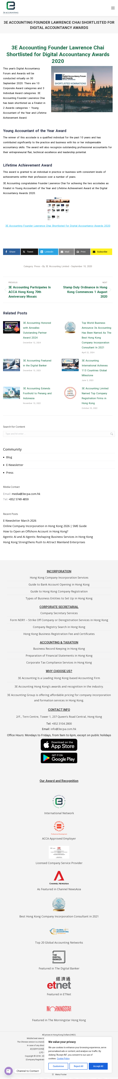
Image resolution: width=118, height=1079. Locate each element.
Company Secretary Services (59, 613)
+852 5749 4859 (19, 499)
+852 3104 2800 (62, 723)
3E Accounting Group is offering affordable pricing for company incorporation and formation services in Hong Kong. (59, 697)
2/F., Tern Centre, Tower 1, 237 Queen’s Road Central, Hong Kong (59, 716)
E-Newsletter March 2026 (19, 520)
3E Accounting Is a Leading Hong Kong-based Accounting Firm (59, 678)
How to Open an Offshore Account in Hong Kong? (35, 531)
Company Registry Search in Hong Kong (59, 627)
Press (9, 472)
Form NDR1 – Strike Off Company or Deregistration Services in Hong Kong (59, 620)
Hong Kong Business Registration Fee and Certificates (59, 634)
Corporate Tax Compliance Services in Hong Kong (59, 662)
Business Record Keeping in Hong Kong (59, 648)
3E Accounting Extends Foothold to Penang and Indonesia (37, 393)
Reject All (78, 1066)
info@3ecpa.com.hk (63, 729)
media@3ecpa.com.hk (26, 494)
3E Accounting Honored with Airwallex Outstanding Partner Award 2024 (37, 330)
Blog (9, 457)
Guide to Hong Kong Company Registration (59, 591)
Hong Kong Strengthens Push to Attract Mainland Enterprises (44, 542)
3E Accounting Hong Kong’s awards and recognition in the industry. (59, 686)
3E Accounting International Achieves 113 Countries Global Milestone (95, 368)
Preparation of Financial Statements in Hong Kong (59, 655)
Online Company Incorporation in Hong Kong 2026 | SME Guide (45, 526)
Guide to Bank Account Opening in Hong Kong (59, 584)
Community (12, 449)
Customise (58, 1066)
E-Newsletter (14, 465)
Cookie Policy (63, 1058)
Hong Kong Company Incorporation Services (59, 577)
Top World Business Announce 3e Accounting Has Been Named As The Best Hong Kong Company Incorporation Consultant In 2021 (96, 335)
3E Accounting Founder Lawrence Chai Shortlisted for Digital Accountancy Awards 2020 (57, 225)
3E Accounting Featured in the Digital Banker (37, 363)
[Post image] (11, 327)
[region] (78, 1055)
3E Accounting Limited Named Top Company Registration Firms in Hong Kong (95, 396)
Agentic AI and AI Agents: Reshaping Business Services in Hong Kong (48, 537)
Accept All (98, 1066)
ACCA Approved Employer (59, 838)
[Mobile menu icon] (113, 8)
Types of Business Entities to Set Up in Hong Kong (59, 598)
